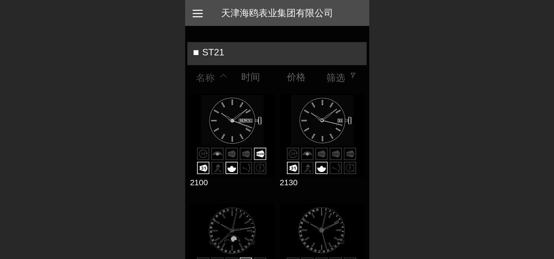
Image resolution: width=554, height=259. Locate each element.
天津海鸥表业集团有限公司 (277, 13)
